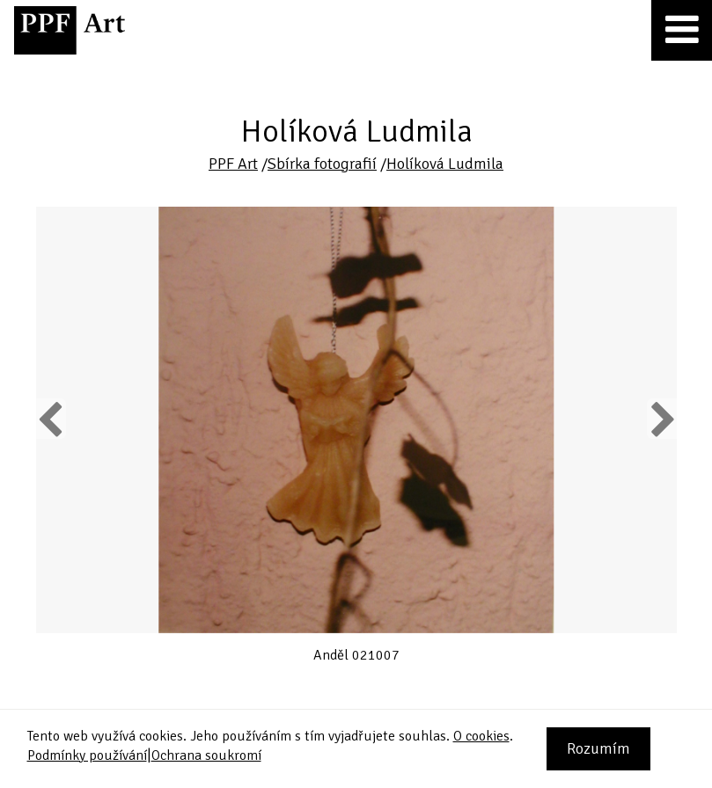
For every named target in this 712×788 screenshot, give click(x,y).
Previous (51, 419)
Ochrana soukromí (206, 755)
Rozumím (598, 748)
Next (661, 419)
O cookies (481, 736)
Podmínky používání (87, 755)
